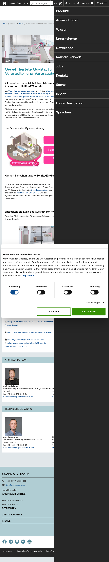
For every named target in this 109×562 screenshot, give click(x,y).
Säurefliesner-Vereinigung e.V (21, 99)
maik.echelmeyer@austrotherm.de (18, 456)
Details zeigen (93, 302)
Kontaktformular (9, 499)
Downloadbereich (39, 199)
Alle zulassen (89, 311)
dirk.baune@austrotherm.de (64, 456)
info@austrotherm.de (15, 494)
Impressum (29, 275)
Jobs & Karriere (12, 523)
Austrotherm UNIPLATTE (28, 201)
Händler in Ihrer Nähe (86, 4)
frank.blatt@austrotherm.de (64, 405)
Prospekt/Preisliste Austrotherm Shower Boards (78, 330)
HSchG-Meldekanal (54, 560)
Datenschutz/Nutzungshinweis (29, 560)
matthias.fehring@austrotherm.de (18, 405)
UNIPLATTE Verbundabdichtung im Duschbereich (30, 341)
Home (4, 23)
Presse (6, 529)
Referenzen (9, 517)
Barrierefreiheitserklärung (85, 560)
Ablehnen (54, 311)
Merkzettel (70, 3)
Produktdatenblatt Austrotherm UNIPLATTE (76, 348)
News (21, 23)
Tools (54, 3)
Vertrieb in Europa (10, 513)
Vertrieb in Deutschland (12, 509)
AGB (68, 560)
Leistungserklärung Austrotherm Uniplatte (26, 348)
